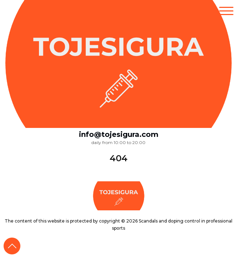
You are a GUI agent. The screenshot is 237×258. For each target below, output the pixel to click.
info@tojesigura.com (118, 134)
